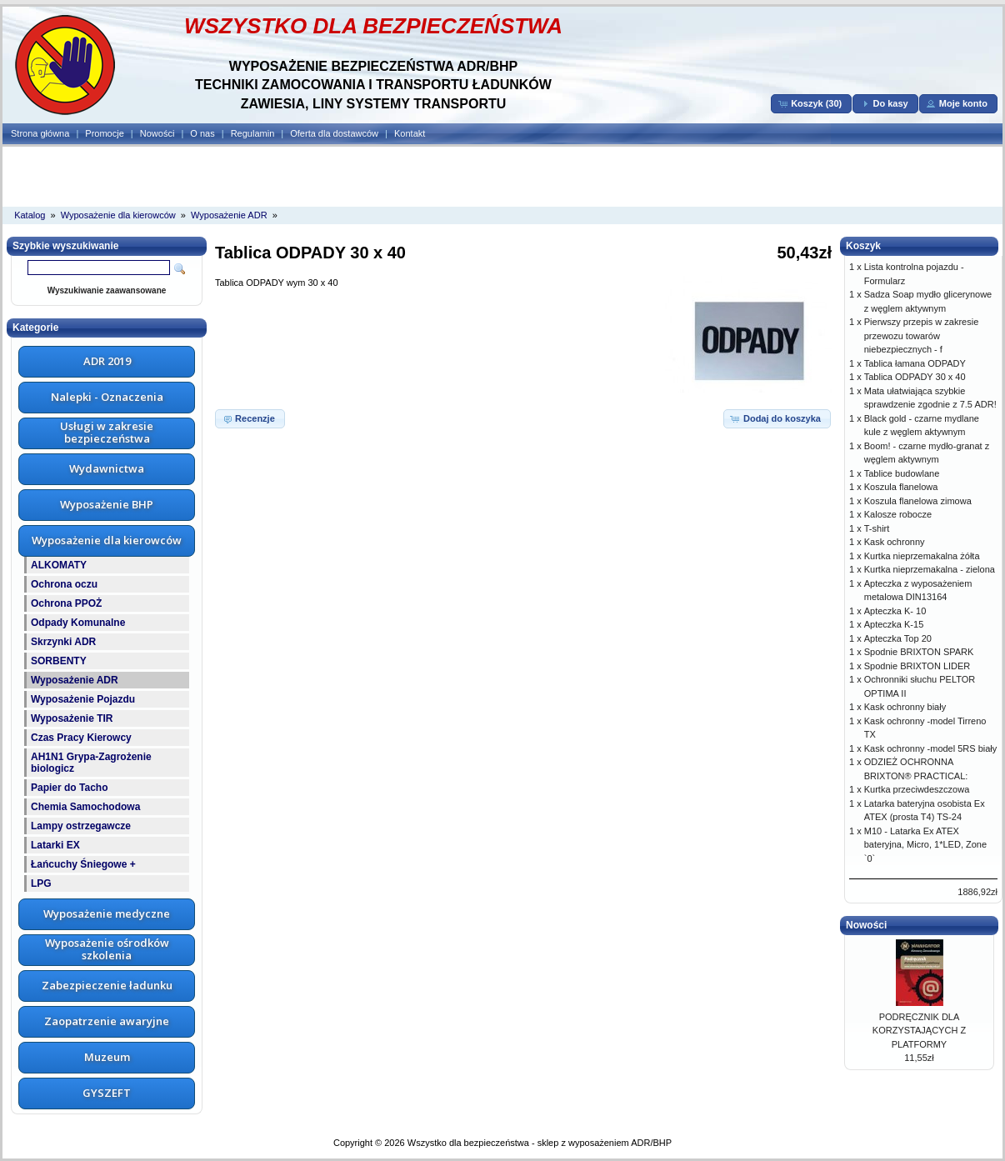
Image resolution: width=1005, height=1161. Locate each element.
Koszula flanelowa (901, 487)
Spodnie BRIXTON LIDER (917, 666)
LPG (41, 883)
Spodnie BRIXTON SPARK (919, 652)
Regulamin (253, 133)
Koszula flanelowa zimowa (918, 501)
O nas (202, 133)
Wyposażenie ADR (229, 215)
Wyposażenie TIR (71, 718)
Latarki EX (55, 845)
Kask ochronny (894, 542)
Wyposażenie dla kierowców (118, 215)
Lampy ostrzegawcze (81, 826)
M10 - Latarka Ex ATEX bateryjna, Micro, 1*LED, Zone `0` (925, 844)
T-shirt (877, 528)
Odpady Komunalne (78, 622)
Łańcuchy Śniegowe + (83, 864)
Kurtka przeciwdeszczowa (917, 789)
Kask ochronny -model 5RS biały (931, 748)
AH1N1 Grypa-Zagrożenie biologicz (91, 762)
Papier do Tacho (69, 787)
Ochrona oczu (64, 584)
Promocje (104, 133)
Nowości (157, 133)
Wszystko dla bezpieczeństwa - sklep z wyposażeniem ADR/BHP (540, 1143)
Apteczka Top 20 (898, 638)
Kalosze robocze (898, 514)
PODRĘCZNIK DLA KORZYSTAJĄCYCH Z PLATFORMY (919, 1030)
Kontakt (409, 133)
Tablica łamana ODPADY (915, 363)
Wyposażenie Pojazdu (83, 699)
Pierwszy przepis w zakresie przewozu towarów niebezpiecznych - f (921, 335)
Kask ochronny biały (905, 707)
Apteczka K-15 (894, 624)
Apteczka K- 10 (895, 611)
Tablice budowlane (902, 473)
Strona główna (40, 133)
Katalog (29, 215)
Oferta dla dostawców (334, 133)
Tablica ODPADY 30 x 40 (915, 377)
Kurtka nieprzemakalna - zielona (929, 569)
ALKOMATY (59, 565)
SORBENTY (59, 661)
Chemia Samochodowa (85, 807)
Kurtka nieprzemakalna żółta (922, 556)
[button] (811, 103)
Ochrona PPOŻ (66, 603)
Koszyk (863, 246)
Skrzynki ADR (63, 642)
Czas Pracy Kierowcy (81, 737)
